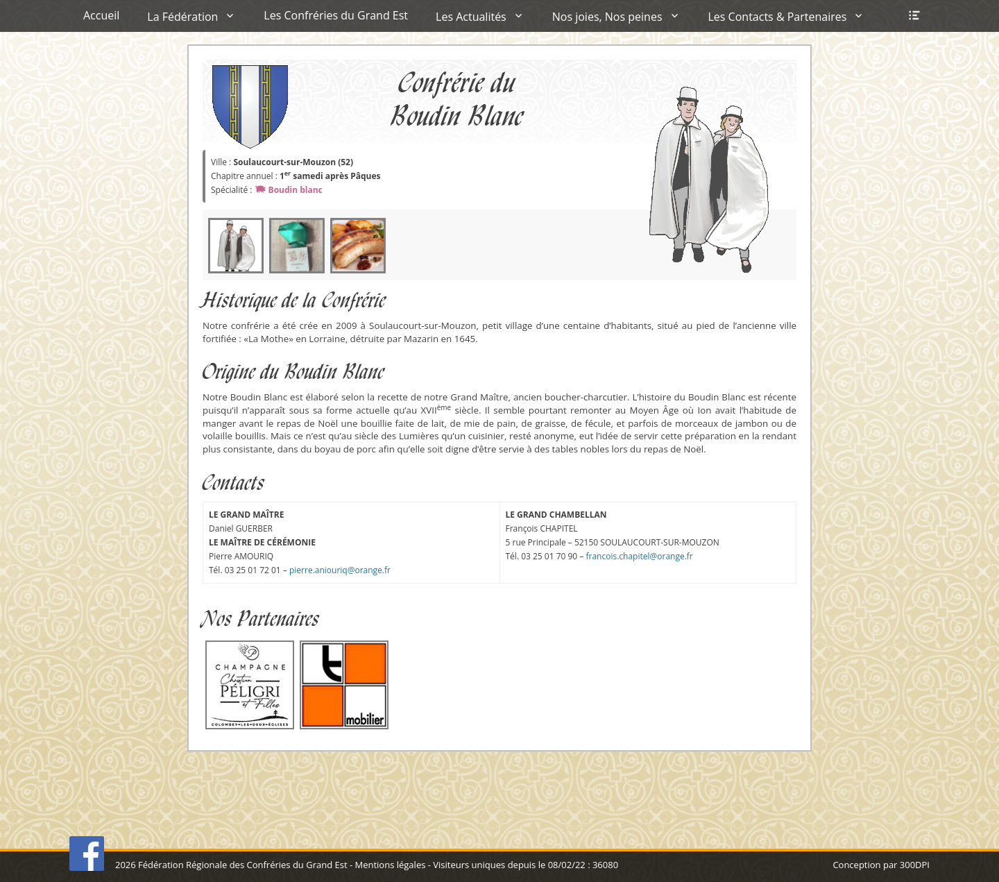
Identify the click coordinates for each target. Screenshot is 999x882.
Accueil (101, 15)
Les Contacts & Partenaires (777, 16)
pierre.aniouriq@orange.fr (340, 570)
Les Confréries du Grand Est (336, 15)
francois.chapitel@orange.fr (639, 556)
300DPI (915, 864)
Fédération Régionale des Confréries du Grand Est (242, 864)
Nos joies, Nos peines (607, 16)
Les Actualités (471, 16)
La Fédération (182, 16)
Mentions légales (390, 864)
